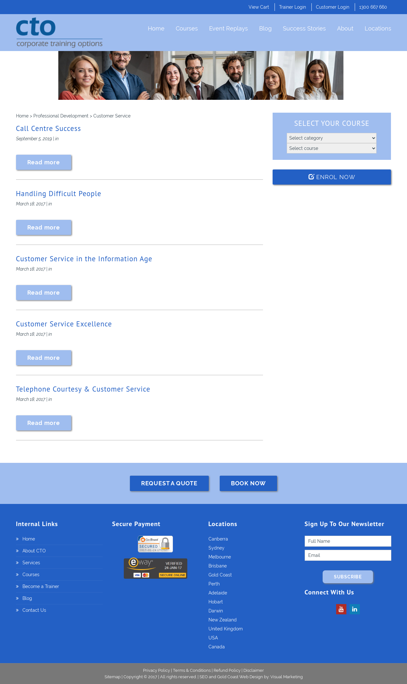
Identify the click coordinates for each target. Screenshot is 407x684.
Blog (265, 28)
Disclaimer (253, 670)
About (345, 28)
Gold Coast (220, 574)
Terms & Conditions (192, 670)
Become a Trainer (40, 586)
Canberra (218, 538)
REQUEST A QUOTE (169, 483)
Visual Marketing (286, 676)
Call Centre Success (48, 128)
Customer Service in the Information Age (84, 258)
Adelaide (217, 592)
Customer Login (332, 7)
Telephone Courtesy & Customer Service (83, 389)
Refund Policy (227, 670)
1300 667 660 (373, 7)
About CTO (34, 550)
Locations (378, 28)
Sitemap (113, 676)
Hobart (215, 601)
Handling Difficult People (58, 193)
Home (156, 28)
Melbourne (219, 556)
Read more (43, 162)
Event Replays (228, 28)
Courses (187, 28)
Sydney (216, 547)
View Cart (259, 7)
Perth (214, 583)
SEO (203, 676)
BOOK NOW (248, 483)
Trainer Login (292, 7)
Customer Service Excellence (64, 323)
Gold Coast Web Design (240, 676)
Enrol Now (332, 177)
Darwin (215, 610)
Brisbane (217, 565)
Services (31, 562)
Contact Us (34, 610)
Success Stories (304, 28)
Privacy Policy (156, 670)
